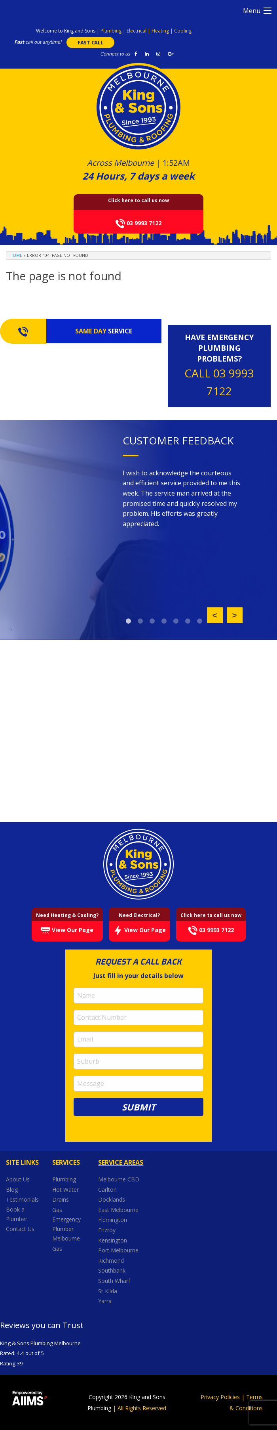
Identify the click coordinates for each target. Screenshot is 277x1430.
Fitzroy (107, 1230)
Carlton (107, 1189)
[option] (183, 499)
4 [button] (164, 621)
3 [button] (152, 621)
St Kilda (108, 1290)
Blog (12, 1189)
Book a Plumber (16, 1214)
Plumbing (64, 1179)
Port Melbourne (119, 1250)
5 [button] (176, 621)
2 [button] (140, 621)
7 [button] (200, 621)
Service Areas (120, 1162)
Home (15, 255)
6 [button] (188, 621)
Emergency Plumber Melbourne (66, 1229)
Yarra (105, 1301)
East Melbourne (119, 1210)
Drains (60, 1199)
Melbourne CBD (118, 1179)
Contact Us (20, 1229)
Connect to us (115, 53)
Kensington (113, 1240)
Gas (57, 1210)
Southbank (112, 1270)
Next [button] (235, 615)
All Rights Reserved (142, 1407)
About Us (18, 1179)
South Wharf (115, 1281)
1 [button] (129, 621)
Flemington (113, 1219)
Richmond (111, 1260)
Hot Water (65, 1189)
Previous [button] (215, 615)
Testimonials (22, 1199)
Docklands (112, 1199)
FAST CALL (90, 42)
